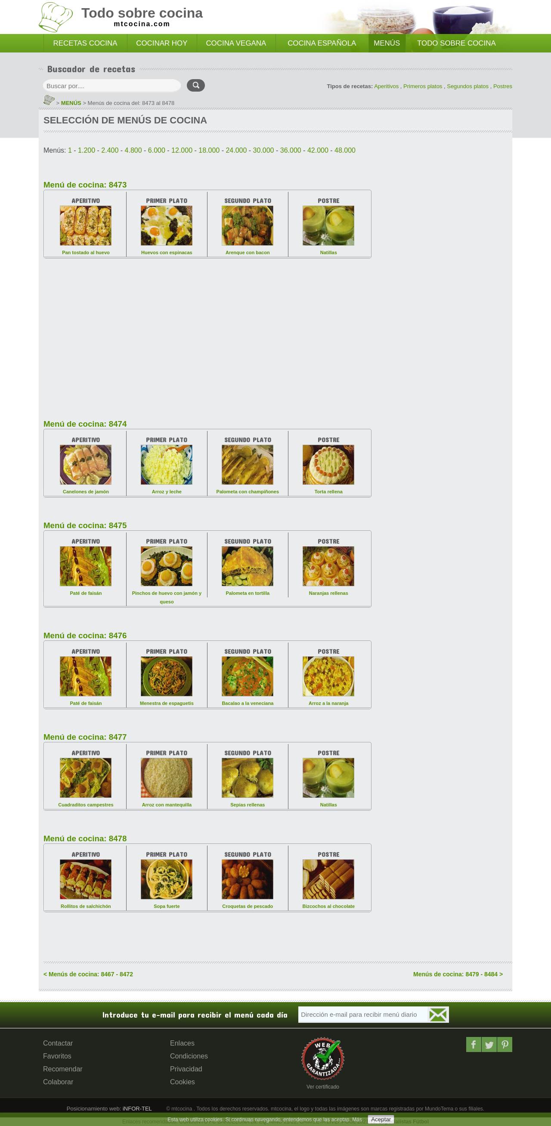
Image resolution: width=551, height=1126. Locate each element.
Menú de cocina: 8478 (85, 838)
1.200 (86, 150)
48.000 (345, 150)
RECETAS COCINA (85, 43)
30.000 (263, 150)
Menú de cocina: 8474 (85, 423)
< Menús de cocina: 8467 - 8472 (88, 974)
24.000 (236, 150)
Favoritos (57, 1056)
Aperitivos (386, 86)
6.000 (156, 150)
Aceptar (381, 1119)
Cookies (182, 1082)
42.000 (317, 150)
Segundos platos (468, 86)
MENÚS (387, 43)
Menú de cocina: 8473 (85, 184)
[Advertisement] (207, 334)
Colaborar (58, 1082)
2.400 (109, 150)
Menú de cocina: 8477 (85, 736)
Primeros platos (422, 86)
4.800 (133, 150)
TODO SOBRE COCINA (456, 43)
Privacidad (186, 1069)
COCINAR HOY (161, 43)
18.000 (209, 150)
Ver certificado (322, 1087)
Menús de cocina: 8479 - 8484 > (458, 974)
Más (357, 1120)
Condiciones (189, 1056)
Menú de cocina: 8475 (85, 525)
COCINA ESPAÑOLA (322, 43)
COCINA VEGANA (236, 43)
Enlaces (182, 1043)
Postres (502, 86)
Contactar (58, 1043)
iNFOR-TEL (136, 1108)
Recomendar (63, 1069)
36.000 (290, 150)
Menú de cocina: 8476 (85, 635)
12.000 (181, 150)
